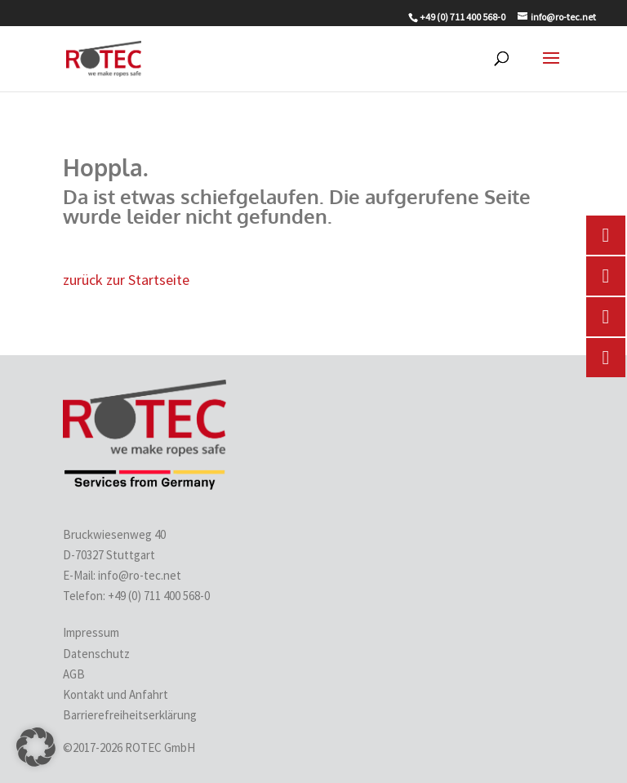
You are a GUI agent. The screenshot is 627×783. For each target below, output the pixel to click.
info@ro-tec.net (139, 575)
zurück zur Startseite (126, 279)
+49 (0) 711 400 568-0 (160, 595)
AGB (74, 674)
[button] (36, 747)
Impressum (91, 632)
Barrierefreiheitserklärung (130, 715)
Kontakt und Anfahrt (115, 694)
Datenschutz (96, 653)
